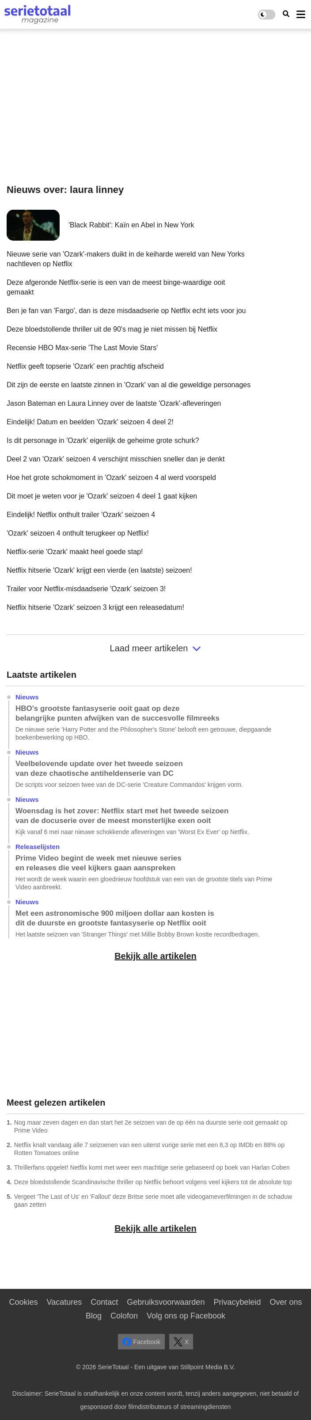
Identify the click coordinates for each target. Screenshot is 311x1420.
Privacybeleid (237, 1302)
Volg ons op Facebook (186, 1315)
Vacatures (64, 1302)
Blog (94, 1315)
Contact (104, 1302)
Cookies (23, 1302)
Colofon (124, 1315)
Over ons (285, 1302)
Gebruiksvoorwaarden (166, 1302)
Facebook (141, 1341)
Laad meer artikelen (155, 648)
